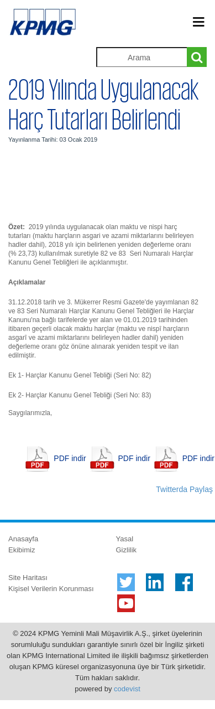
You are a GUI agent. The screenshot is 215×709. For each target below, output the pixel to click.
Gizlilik (126, 550)
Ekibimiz (21, 550)
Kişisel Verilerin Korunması (51, 588)
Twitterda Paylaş (184, 489)
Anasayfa (23, 539)
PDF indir (70, 458)
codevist (127, 689)
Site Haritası (28, 577)
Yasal (125, 539)
